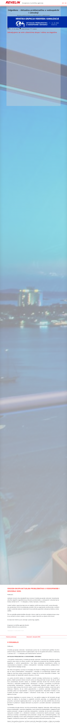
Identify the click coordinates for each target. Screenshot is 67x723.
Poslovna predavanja (11, 636)
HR (63, 3)
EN (65, 3)
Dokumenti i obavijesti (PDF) (33, 636)
